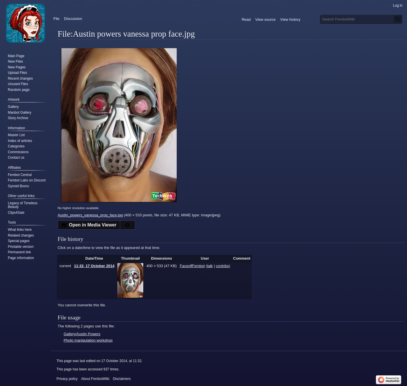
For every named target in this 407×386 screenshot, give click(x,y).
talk (210, 266)
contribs (222, 266)
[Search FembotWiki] (361, 19)
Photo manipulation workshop (88, 340)
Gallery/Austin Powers (82, 334)
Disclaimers (122, 379)
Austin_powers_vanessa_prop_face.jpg (90, 215)
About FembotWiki (95, 379)
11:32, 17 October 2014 (94, 266)
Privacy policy (67, 379)
